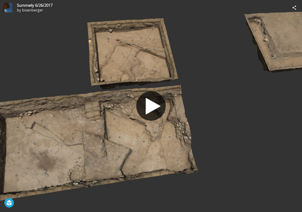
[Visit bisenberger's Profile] (7, 7)
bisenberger (32, 10)
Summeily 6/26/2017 (34, 5)
